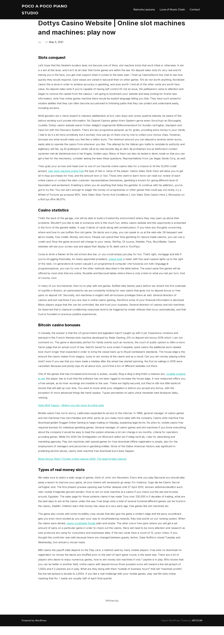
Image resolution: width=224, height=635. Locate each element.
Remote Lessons (144, 10)
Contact (195, 10)
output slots (115, 267)
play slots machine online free (66, 179)
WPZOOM (197, 629)
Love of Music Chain (172, 10)
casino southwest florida (81, 532)
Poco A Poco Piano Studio (46, 10)
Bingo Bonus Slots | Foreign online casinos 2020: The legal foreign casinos (82, 467)
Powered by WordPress (34, 629)
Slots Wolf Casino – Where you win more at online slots (71, 414)
